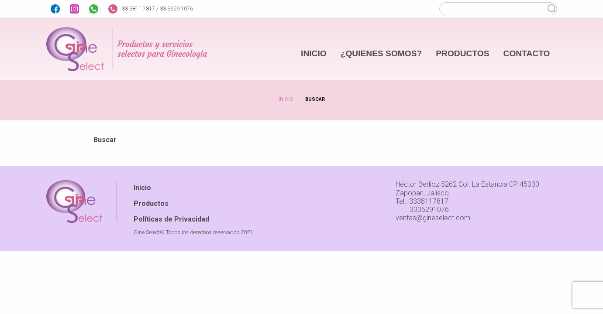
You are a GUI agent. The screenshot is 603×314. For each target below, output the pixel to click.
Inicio (286, 99)
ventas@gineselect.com (433, 218)
